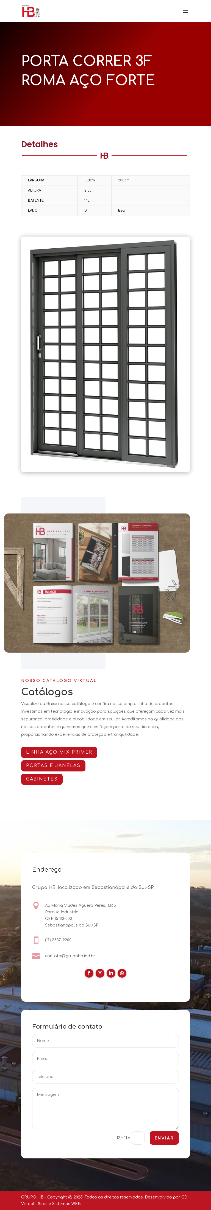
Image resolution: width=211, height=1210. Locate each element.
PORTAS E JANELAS (56, 765)
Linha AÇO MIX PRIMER (62, 752)
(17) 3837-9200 (58, 940)
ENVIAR (164, 1138)
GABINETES (44, 779)
